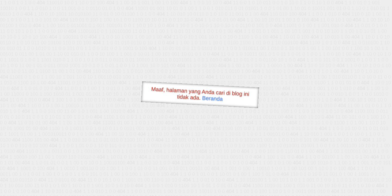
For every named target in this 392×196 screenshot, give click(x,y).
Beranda (212, 98)
